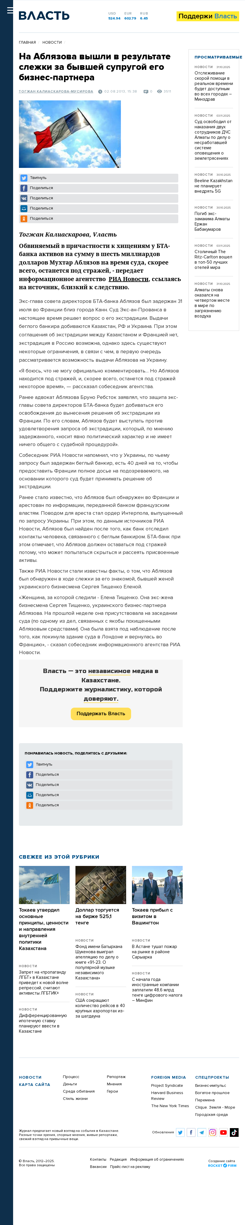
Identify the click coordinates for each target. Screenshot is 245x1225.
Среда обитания (79, 1091)
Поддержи (208, 16)
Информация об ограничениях (157, 1160)
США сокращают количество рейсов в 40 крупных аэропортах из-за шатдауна (100, 1008)
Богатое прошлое (212, 1093)
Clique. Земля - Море (215, 1107)
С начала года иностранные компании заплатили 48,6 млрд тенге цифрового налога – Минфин (157, 990)
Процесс (71, 1077)
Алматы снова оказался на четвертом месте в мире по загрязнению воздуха (212, 303)
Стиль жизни (75, 1099)
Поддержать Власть (101, 713)
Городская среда (211, 1115)
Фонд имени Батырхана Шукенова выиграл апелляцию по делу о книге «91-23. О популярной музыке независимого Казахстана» (98, 962)
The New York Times (170, 1106)
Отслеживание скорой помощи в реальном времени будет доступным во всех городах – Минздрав (214, 86)
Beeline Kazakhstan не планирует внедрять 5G (213, 186)
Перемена (205, 1100)
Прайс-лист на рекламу (130, 1167)
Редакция (118, 1160)
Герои (112, 1091)
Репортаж (116, 1077)
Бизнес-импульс (210, 1086)
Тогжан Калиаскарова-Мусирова (56, 91)
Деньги (70, 1084)
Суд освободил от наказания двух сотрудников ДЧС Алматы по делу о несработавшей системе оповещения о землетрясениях (213, 140)
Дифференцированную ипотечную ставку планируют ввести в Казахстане (43, 1023)
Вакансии (98, 1167)
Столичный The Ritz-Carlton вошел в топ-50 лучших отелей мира (213, 260)
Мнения (114, 1084)
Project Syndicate (167, 1086)
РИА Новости (129, 279)
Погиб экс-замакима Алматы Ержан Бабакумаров (212, 222)
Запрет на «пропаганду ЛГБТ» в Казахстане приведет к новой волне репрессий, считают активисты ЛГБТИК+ (43, 982)
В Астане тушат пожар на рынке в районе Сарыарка (154, 952)
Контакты (98, 1160)
